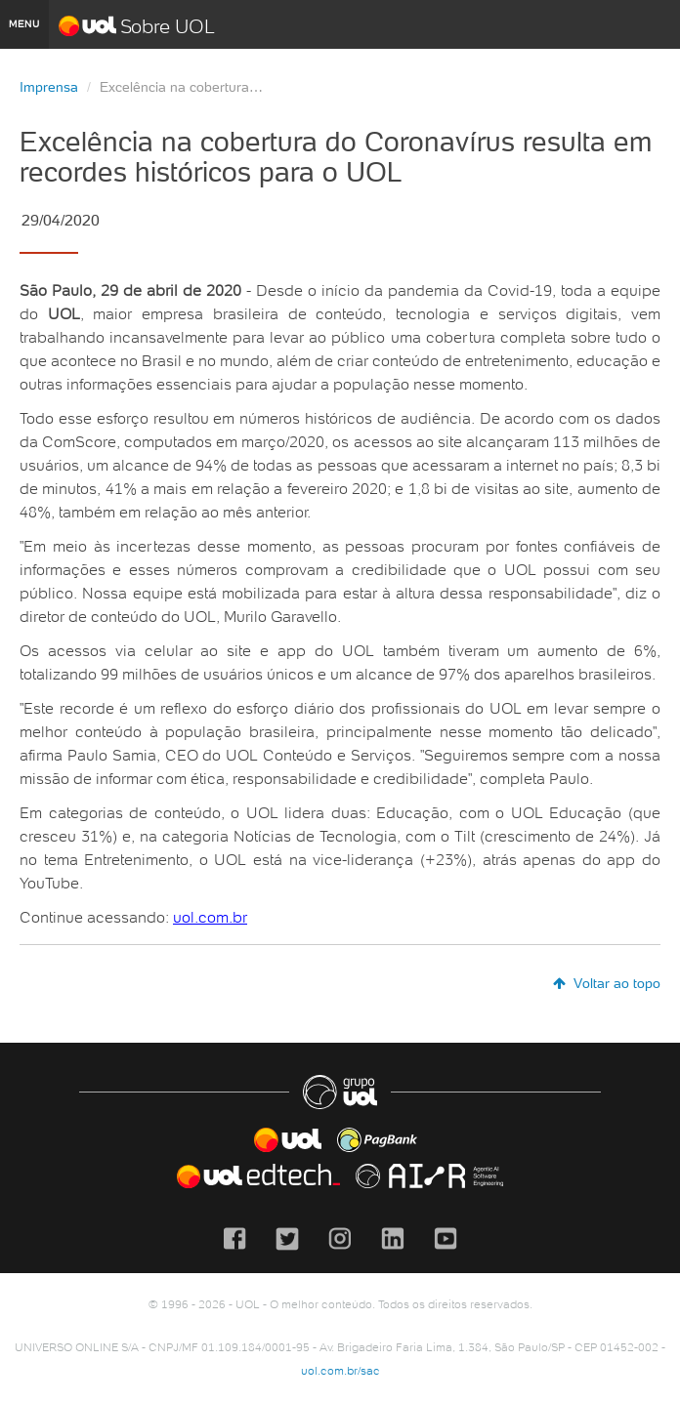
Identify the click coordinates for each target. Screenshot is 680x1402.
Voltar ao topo (606, 983)
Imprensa (49, 87)
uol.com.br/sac (340, 1370)
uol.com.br (210, 917)
